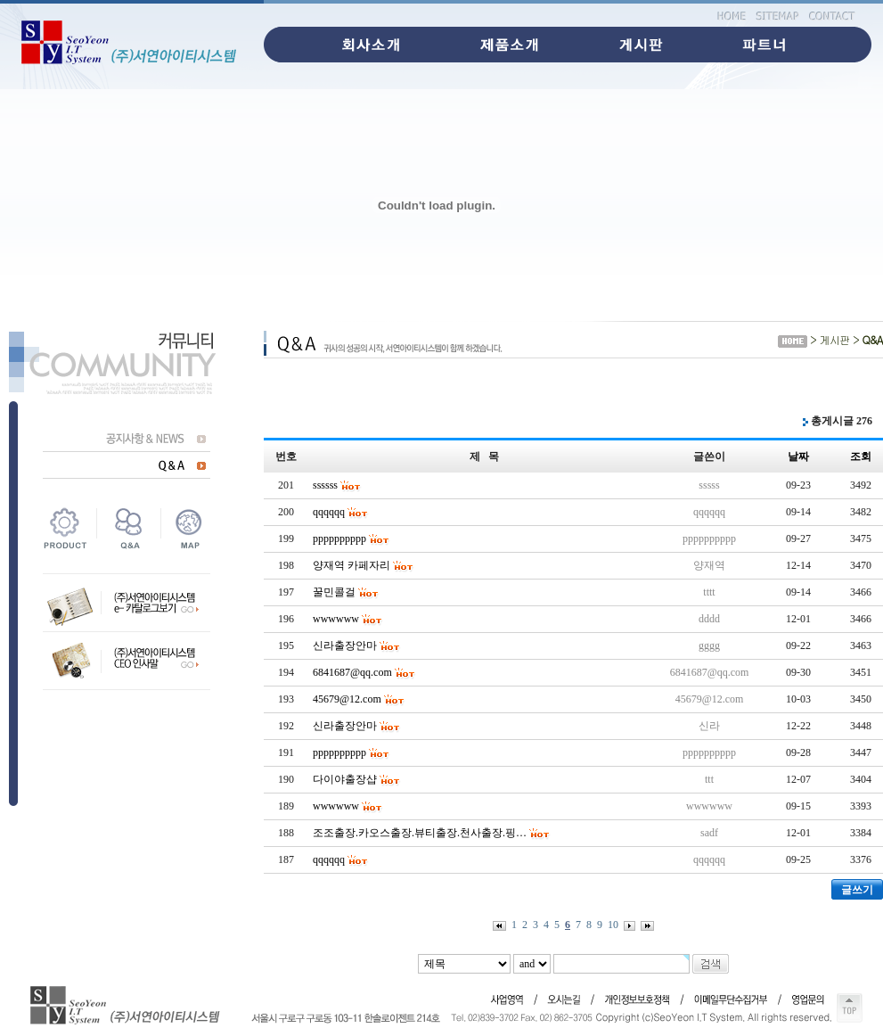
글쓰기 (857, 890)
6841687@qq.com (352, 672)
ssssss (325, 485)
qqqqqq (329, 512)
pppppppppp (339, 538)
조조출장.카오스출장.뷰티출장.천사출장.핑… (420, 832)
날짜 (798, 456)
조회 (860, 456)
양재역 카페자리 (351, 565)
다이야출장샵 (345, 779)
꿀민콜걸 (334, 592)
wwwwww (336, 619)
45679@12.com (347, 699)
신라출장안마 (345, 645)
